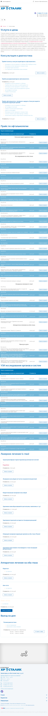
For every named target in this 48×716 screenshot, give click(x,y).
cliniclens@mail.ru (7, 1)
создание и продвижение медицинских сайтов (15, 708)
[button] (40, 73)
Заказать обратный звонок (41, 1)
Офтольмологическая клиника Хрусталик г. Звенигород (14, 705)
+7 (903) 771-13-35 (42, 13)
